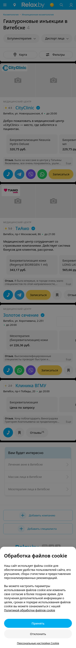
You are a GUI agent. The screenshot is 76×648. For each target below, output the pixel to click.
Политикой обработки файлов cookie (29, 610)
